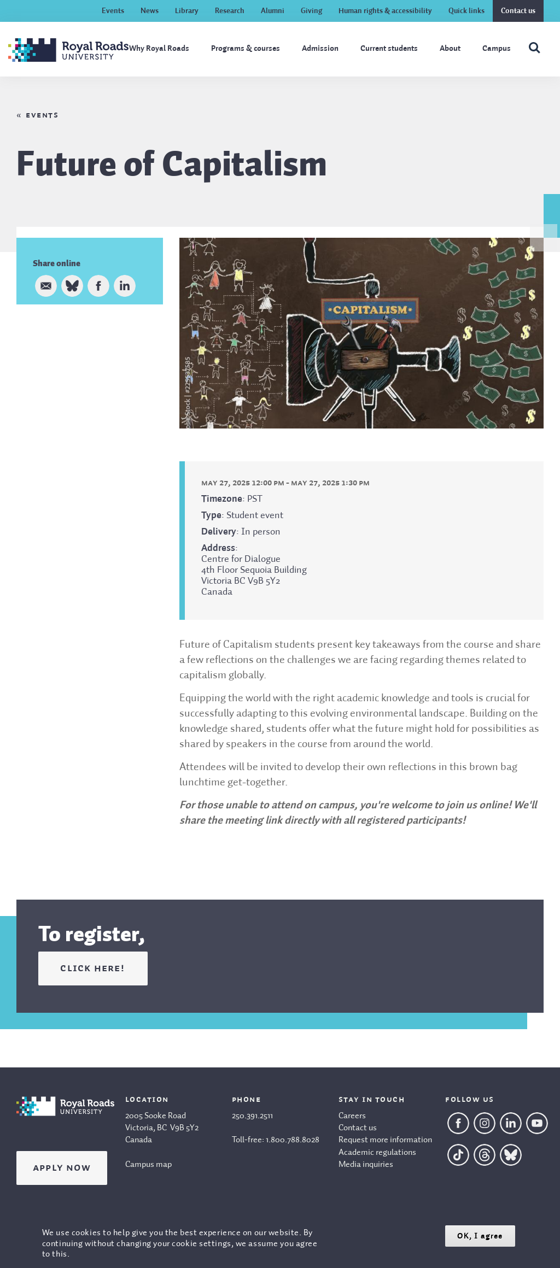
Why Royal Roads (159, 48)
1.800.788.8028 (292, 1140)
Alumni (272, 11)
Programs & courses (245, 48)
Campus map (148, 1164)
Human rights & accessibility (385, 11)
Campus (496, 48)
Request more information (385, 1140)
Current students (389, 48)
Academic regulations (377, 1152)
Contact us (518, 11)
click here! (92, 968)
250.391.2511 (252, 1116)
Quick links (466, 11)
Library (187, 11)
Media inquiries (366, 1164)
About (450, 48)
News (150, 11)
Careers (352, 1116)
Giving (311, 11)
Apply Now (62, 1168)
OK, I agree (480, 1236)
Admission (320, 48)
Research (229, 11)
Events (113, 11)
